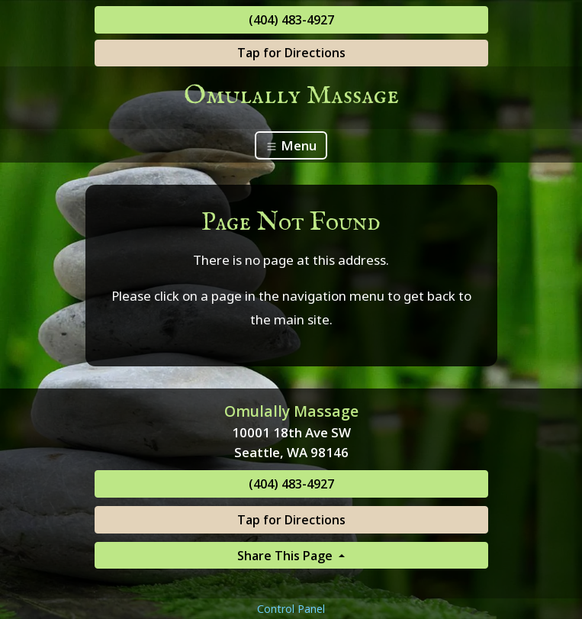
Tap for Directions (291, 52)
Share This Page (286, 555)
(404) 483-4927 (291, 19)
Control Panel (291, 608)
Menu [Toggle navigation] (291, 145)
